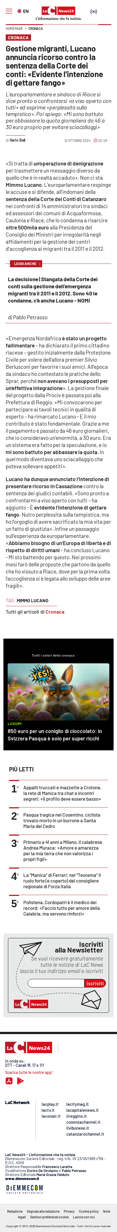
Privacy (69, 1211)
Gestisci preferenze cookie (49, 1217)
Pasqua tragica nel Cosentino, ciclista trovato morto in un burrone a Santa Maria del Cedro (61, 820)
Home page (14, 28)
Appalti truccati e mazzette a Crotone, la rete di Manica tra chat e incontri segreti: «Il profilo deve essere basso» (62, 793)
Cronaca (35, 28)
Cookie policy (89, 1211)
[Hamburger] (9, 11)
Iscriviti (95, 983)
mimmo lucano (32, 600)
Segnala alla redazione (43, 1211)
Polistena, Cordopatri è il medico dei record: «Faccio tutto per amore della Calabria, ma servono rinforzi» (61, 907)
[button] (104, 31)
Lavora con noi (84, 1217)
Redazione (14, 1211)
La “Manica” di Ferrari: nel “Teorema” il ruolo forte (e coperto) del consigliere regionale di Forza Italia (62, 880)
